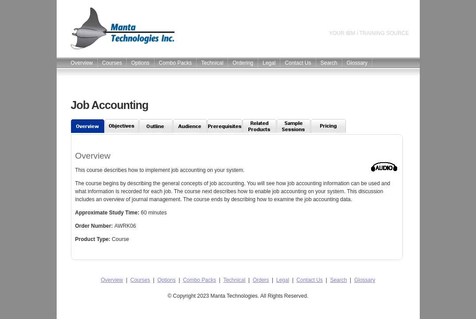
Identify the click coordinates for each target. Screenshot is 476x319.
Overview (82, 63)
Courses (112, 63)
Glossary (357, 63)
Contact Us (298, 63)
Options (140, 63)
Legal (269, 63)
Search (329, 63)
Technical (212, 63)
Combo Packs (175, 63)
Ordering (242, 63)
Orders (261, 280)
